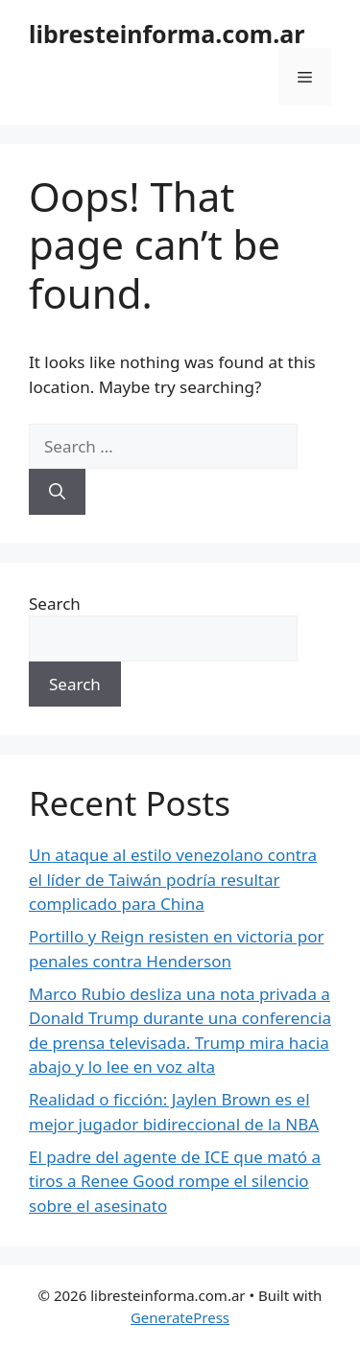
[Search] (57, 492)
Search (55, 603)
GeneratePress (180, 1317)
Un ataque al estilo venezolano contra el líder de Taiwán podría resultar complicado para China (173, 879)
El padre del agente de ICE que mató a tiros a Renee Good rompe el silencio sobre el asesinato (175, 1181)
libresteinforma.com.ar (166, 33)
